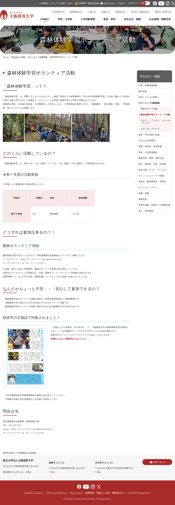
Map (53, 472)
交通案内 (45, 3)
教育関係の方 (76, 12)
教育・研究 (109, 19)
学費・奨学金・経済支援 (150, 146)
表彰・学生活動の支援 (149, 135)
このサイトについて (33, 493)
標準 (142, 3)
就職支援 (142, 199)
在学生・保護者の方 (140, 12)
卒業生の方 (120, 12)
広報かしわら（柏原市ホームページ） (70, 339)
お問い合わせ (108, 3)
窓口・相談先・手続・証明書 (152, 164)
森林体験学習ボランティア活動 (155, 115)
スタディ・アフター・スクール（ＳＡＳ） (155, 121)
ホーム (6, 57)
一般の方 (92, 12)
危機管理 (80, 3)
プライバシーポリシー (56, 493)
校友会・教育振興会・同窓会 (152, 181)
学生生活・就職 (132, 19)
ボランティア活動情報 (37, 57)
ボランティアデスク (150, 129)
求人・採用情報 (145, 211)
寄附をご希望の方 (163, 12)
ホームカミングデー (148, 187)
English (122, 3)
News (70, 3)
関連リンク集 (103, 493)
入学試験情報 (88, 19)
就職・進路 (143, 193)
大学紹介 (44, 19)
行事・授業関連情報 (148, 85)
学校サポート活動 (149, 109)
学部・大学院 (65, 19)
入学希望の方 (58, 12)
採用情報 (89, 493)
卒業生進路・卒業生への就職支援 (154, 205)
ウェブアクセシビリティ (139, 493)
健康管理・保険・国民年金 (151, 158)
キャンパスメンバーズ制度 (151, 176)
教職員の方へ (118, 493)
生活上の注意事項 (146, 140)
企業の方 (106, 12)
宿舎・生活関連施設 (148, 152)
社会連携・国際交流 (160, 19)
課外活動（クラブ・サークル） (153, 170)
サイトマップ (76, 493)
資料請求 (93, 3)
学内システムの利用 (148, 97)
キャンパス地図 (58, 3)
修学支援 (142, 91)
